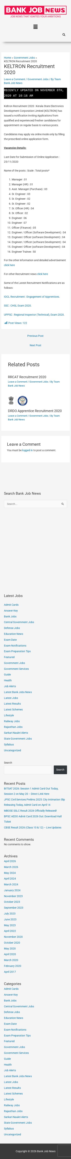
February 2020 (12, 965)
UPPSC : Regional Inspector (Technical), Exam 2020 (34, 314)
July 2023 (10, 913)
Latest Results (12, 703)
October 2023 (12, 901)
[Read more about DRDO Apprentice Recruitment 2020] (35, 400)
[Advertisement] (35, 550)
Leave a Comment (14, 79)
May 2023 (10, 925)
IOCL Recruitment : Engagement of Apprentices (31, 296)
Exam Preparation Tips (17, 651)
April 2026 (10, 861)
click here (9, 265)
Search (8, 762)
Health (8, 680)
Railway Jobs (12, 721)
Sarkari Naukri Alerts (16, 732)
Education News (13, 633)
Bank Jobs (10, 616)
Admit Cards (11, 604)
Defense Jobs (12, 628)
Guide (7, 674)
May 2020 (10, 948)
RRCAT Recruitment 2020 (27, 377)
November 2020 (13, 936)
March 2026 (11, 867)
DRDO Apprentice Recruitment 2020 (35, 411)
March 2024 (11, 884)
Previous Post (35, 335)
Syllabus (9, 744)
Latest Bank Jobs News (18, 692)
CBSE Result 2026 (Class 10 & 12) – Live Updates (32, 827)
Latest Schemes (13, 709)
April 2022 (10, 930)
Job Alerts (10, 686)
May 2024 (10, 872)
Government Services (16, 668)
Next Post (35, 345)
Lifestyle (9, 715)
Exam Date (10, 639)
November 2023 (13, 896)
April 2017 (10, 971)
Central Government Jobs (19, 622)
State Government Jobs (18, 738)
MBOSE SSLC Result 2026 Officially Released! (30, 810)
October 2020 (12, 942)
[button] (35, 27)
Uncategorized (12, 750)
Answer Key (11, 610)
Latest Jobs (11, 697)
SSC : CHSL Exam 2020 (17, 305)
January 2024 (12, 890)
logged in (27, 450)
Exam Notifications (15, 645)
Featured (9, 657)
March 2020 (11, 960)
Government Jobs (37, 79)
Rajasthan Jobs (13, 726)
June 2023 (10, 919)
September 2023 (13, 907)
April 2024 (10, 878)
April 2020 (10, 954)
